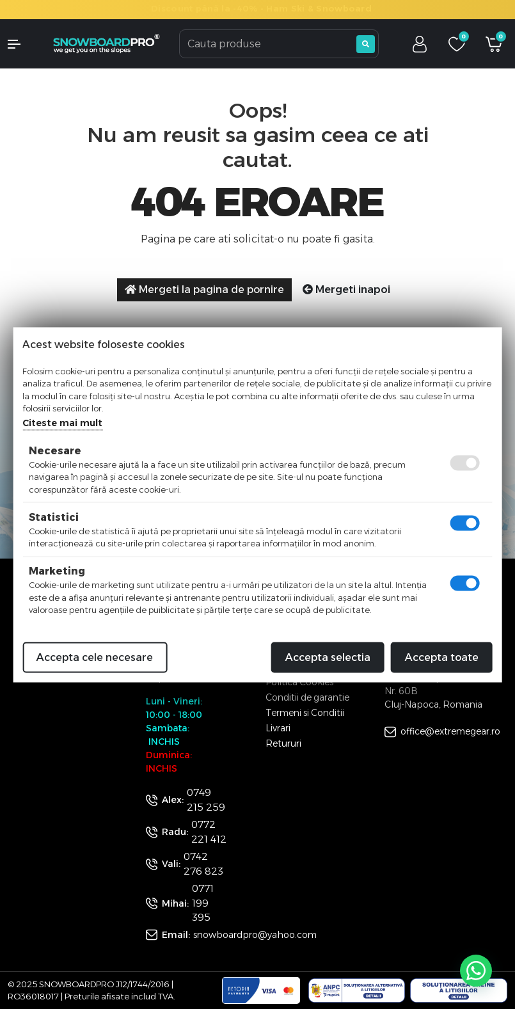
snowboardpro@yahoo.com (255, 935)
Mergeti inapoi (346, 289)
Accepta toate (442, 657)
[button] (21, 44)
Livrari (277, 728)
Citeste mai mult (62, 422)
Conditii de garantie (307, 697)
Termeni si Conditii (304, 713)
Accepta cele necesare (94, 657)
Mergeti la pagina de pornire (204, 289)
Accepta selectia (327, 657)
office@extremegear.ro (450, 731)
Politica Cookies (299, 682)
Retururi (283, 743)
